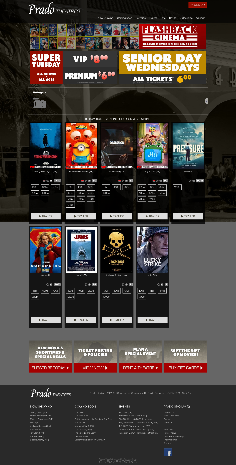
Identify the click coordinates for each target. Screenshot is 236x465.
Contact (200, 18)
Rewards (141, 18)
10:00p (45, 193)
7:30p (126, 187)
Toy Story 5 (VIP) (37, 433)
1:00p (34, 187)
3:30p (91, 187)
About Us (168, 422)
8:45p (81, 199)
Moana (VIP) (80, 422)
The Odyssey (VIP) (83, 429)
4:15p (55, 187)
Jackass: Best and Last (40, 426)
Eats (163, 18)
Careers (167, 419)
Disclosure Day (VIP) (39, 439)
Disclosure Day (37, 436)
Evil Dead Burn (81, 415)
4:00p (70, 193)
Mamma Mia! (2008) (84, 426)
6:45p (35, 193)
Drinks (172, 18)
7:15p (70, 199)
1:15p (106, 187)
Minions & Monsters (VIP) (41, 419)
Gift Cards (168, 429)
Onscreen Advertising (173, 436)
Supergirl (34, 422)
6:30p (81, 193)
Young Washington (38, 412)
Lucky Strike (35, 429)
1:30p (80, 187)
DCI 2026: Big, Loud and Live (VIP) (134, 426)
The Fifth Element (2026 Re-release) (135, 419)
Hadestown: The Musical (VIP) (133, 415)
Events (153, 18)
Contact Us (169, 412)
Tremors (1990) (81, 436)
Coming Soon (124, 18)
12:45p (142, 187)
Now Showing (105, 18)
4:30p (116, 187)
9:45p (70, 204)
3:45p (45, 187)
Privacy (167, 443)
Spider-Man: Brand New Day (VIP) (90, 439)
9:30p (91, 199)
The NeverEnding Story (85, 433)
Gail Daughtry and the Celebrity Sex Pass (93, 419)
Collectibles (186, 18)
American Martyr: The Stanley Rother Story (138, 433)
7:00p (91, 193)
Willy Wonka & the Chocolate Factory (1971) (138, 422)
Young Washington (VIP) (41, 415)
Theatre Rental (170, 439)
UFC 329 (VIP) (125, 412)
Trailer (46, 216)
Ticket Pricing (170, 433)
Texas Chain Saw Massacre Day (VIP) (136, 429)
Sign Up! (198, 5)
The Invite (79, 412)
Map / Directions (171, 415)
